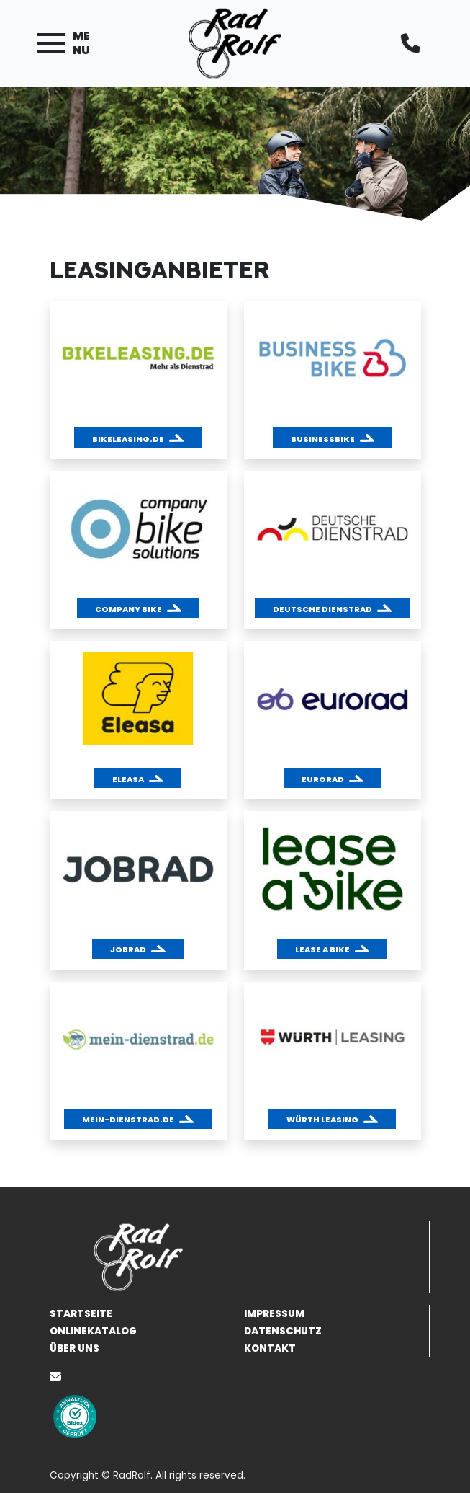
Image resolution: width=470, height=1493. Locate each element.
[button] (138, 437)
